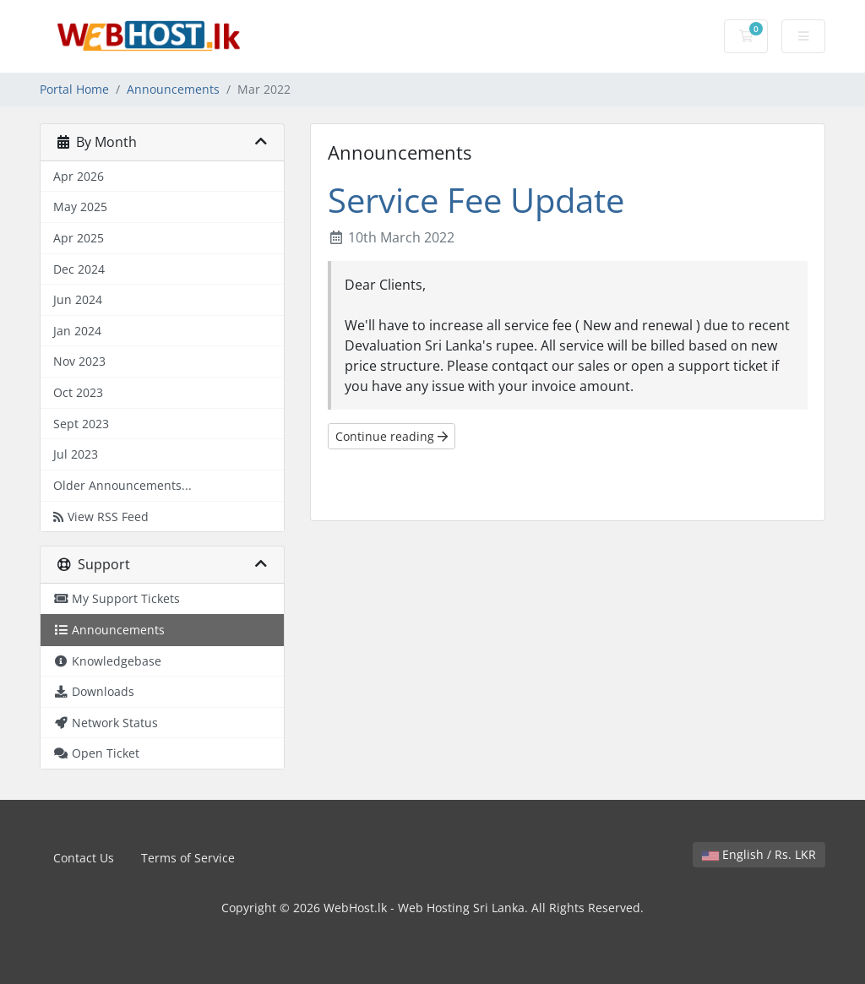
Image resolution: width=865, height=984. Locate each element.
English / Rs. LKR (759, 854)
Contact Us (83, 858)
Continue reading (391, 436)
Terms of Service (188, 858)
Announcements (173, 89)
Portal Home (74, 89)
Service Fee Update (476, 200)
